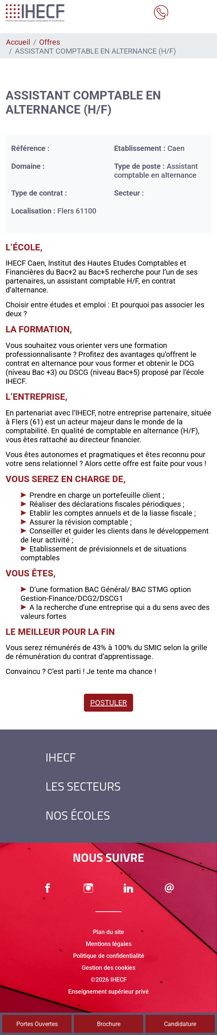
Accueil (18, 42)
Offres (49, 42)
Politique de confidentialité (108, 955)
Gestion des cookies (108, 967)
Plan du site (108, 932)
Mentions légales (109, 943)
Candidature (180, 1024)
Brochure (108, 1024)
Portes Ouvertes (37, 1024)
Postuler (108, 702)
